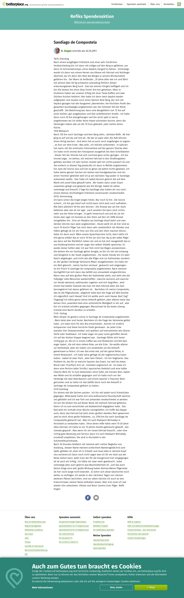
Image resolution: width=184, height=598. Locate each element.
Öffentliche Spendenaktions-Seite (92, 22)
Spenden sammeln (136, 4)
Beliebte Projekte (100, 526)
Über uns (155, 4)
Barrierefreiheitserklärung (36, 550)
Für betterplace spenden (103, 530)
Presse (28, 542)
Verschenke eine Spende (138, 534)
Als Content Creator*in (68, 542)
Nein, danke (116, 587)
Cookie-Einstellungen (136, 538)
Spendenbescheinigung (103, 544)
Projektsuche (99, 522)
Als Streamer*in (65, 538)
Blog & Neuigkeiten (33, 526)
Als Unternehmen (66, 534)
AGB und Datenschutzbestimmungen (143, 526)
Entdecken (117, 4)
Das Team (29, 534)
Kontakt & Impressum (34, 546)
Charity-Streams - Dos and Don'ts (141, 530)
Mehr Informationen (42, 587)
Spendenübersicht (101, 540)
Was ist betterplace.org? (35, 522)
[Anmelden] (168, 4)
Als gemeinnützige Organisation (72, 522)
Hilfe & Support (134, 522)
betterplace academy (34, 530)
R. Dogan (66, 50)
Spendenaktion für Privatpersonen (74, 526)
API (26, 554)
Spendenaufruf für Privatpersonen (74, 530)
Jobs (27, 538)
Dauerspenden (99, 548)
